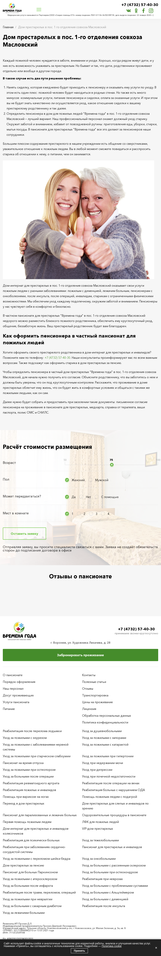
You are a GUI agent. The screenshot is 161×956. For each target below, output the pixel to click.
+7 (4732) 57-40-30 (139, 4)
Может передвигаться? (22, 496)
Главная (8, 27)
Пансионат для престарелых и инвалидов (112, 847)
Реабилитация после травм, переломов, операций (39, 892)
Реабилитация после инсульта (103, 906)
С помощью (110, 497)
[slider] (112, 464)
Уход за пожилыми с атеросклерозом (30, 879)
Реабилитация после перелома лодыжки (32, 731)
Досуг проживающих (18, 695)
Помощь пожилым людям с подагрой (109, 797)
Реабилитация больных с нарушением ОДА (113, 790)
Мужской (101, 480)
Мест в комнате (16, 513)
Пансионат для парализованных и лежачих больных (40, 815)
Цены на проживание (97, 702)
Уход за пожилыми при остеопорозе (29, 769)
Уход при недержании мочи (102, 763)
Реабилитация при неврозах (102, 879)
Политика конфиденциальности (105, 722)
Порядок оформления (19, 682)
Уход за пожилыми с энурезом (25, 738)
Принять (79, 950)
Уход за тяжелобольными (100, 840)
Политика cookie (111, 946)
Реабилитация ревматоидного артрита (31, 783)
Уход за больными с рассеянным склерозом (114, 865)
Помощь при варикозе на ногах (26, 797)
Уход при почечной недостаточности (108, 776)
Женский (78, 480)
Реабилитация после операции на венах (110, 783)
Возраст (9, 463)
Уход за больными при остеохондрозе (110, 872)
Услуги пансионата (16, 702)
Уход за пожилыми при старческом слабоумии (36, 756)
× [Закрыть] (156, 948)
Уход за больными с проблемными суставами (115, 885)
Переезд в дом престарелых (23, 803)
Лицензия (89, 709)
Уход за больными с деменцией (105, 899)
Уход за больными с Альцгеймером (108, 892)
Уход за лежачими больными (24, 913)
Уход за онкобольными (99, 858)
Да (74, 497)
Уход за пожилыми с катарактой (105, 744)
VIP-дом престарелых (97, 828)
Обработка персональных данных (106, 715)
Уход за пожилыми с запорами (104, 738)
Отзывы (87, 688)
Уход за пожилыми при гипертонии (107, 756)
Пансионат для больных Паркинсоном (30, 872)
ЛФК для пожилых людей (100, 822)
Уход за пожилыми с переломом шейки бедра (36, 858)
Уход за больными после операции (28, 776)
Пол (6, 479)
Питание (9, 709)
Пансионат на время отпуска (23, 763)
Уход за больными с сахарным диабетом (32, 906)
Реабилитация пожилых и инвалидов (29, 790)
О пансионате (12, 675)
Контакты (88, 675)
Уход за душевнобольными (102, 731)
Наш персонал (13, 688)
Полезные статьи (94, 682)
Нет (88, 497)
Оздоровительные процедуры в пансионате (114, 815)
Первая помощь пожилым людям (27, 822)
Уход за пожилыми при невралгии (27, 899)
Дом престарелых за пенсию (23, 865)
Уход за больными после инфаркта (28, 885)
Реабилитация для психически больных (31, 840)
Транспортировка (95, 695)
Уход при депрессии (97, 769)
